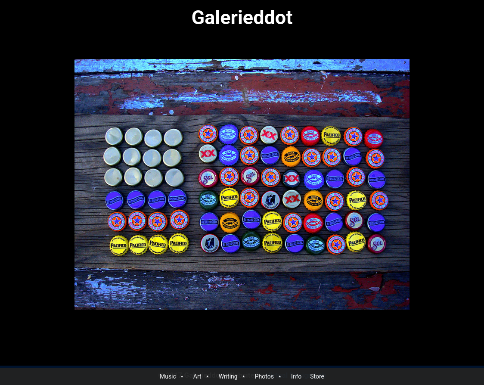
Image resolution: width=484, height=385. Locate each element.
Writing (232, 376)
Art (201, 376)
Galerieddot (242, 17)
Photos (268, 376)
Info (296, 376)
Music (172, 376)
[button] (182, 376)
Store (317, 376)
